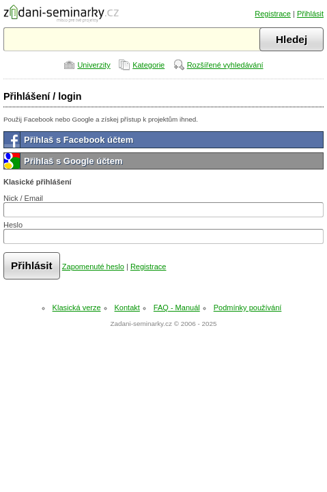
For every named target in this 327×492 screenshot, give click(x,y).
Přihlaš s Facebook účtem (78, 140)
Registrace (273, 14)
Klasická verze (77, 307)
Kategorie (148, 65)
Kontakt (127, 307)
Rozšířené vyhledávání (225, 65)
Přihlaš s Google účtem (73, 161)
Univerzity (93, 65)
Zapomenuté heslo (93, 266)
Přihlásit (310, 14)
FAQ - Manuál (177, 307)
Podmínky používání (248, 307)
